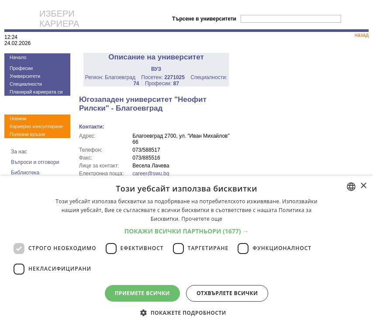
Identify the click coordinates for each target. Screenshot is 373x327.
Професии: (162, 83)
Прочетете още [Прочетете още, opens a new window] (201, 219)
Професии (21, 68)
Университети (25, 76)
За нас (19, 152)
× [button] (363, 186)
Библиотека (25, 173)
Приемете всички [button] (142, 293)
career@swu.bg (150, 173)
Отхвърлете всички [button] (227, 293)
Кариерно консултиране (36, 126)
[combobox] (351, 186)
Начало (18, 57)
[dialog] (186, 251)
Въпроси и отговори (35, 162)
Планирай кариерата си (36, 91)
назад (362, 35)
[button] (186, 231)
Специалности (26, 84)
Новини (18, 118)
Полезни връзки (27, 134)
